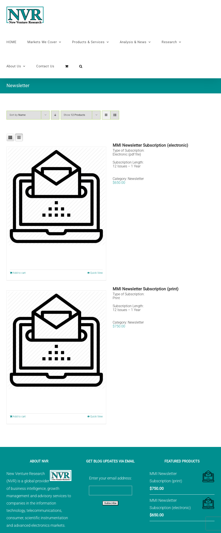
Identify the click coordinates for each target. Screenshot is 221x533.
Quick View (96, 272)
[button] (80, 66)
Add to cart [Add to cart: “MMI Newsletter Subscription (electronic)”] (19, 272)
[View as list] (114, 115)
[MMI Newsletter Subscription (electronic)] (56, 196)
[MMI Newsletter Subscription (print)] (56, 340)
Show (74, 114)
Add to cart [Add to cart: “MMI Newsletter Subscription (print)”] (19, 416)
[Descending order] (55, 115)
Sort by (17, 114)
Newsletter (136, 179)
